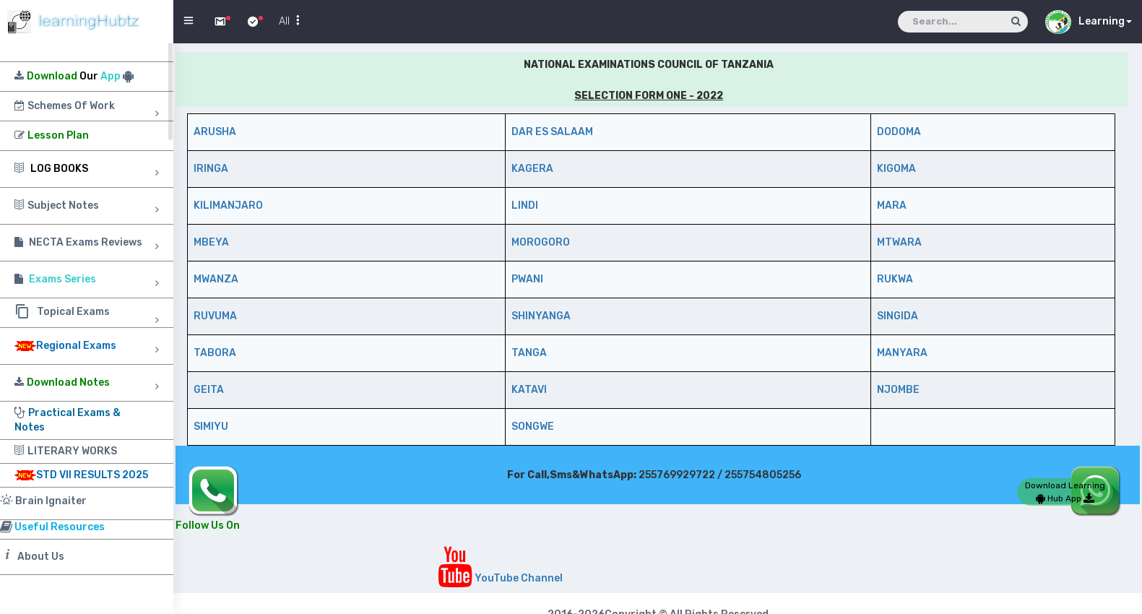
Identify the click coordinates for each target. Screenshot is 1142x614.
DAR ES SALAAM (552, 132)
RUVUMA (215, 316)
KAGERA (532, 169)
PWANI (527, 279)
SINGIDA (897, 316)
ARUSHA (215, 132)
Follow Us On (208, 525)
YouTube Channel (500, 578)
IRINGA (211, 169)
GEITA (209, 390)
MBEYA (211, 242)
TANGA (529, 353)
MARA (892, 205)
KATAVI (529, 390)
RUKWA (895, 279)
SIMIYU (211, 426)
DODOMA (899, 132)
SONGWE (532, 426)
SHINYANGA (541, 316)
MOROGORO (540, 242)
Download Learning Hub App (1065, 491)
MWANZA (216, 279)
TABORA (215, 353)
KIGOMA (896, 169)
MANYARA (902, 353)
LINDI (524, 205)
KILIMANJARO (228, 205)
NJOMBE (898, 390)
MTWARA (899, 242)
